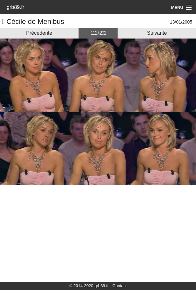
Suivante (157, 33)
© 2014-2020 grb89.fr (89, 285)
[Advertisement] (98, 233)
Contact (120, 285)
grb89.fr (15, 7)
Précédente (39, 33)
